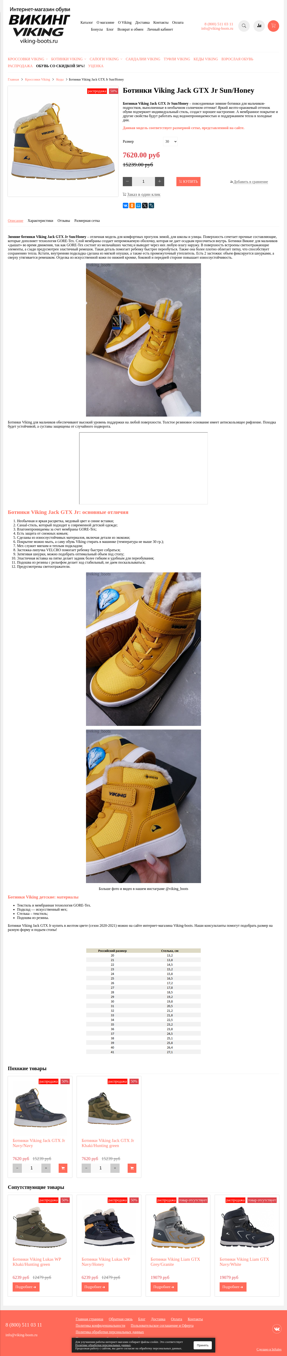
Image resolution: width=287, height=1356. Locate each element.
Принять (203, 1345)
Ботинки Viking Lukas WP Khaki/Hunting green (37, 1262)
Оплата (178, 22)
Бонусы (97, 29)
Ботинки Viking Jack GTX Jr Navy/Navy (39, 1143)
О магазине (105, 22)
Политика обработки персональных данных (110, 1332)
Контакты (161, 22)
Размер (128, 141)
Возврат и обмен (131, 29)
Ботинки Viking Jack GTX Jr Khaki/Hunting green (108, 1143)
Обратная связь (121, 1319)
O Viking (125, 22)
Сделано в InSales (269, 1349)
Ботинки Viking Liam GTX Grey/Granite (175, 1262)
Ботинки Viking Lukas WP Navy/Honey (106, 1262)
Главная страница (89, 1319)
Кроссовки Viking (37, 79)
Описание (15, 221)
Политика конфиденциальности (100, 1325)
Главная (13, 79)
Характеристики (40, 221)
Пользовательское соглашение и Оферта (162, 1325)
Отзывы (63, 221)
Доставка (142, 22)
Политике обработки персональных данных (103, 1345)
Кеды (59, 79)
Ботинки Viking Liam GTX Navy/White (244, 1262)
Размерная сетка (87, 221)
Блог (110, 29)
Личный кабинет (160, 29)
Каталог (86, 22)
